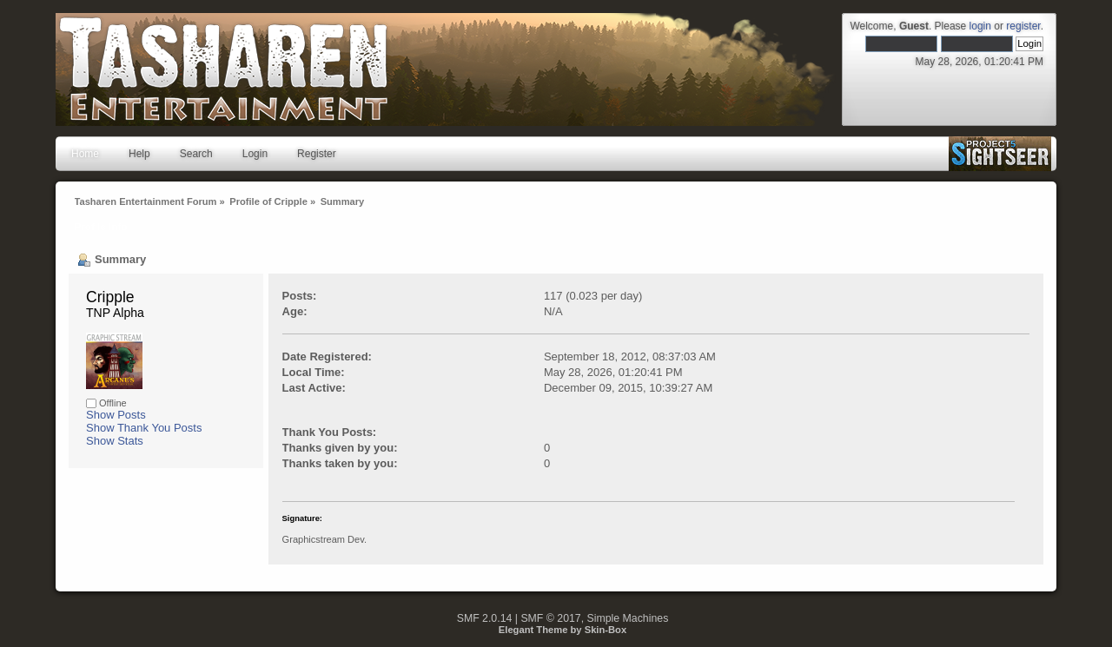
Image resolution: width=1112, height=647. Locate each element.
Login (255, 154)
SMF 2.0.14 (485, 618)
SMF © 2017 (550, 618)
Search (196, 154)
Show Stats (114, 440)
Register (316, 154)
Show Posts (116, 414)
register (1023, 26)
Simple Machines (628, 618)
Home (85, 154)
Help (139, 154)
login (980, 26)
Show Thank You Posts (144, 427)
